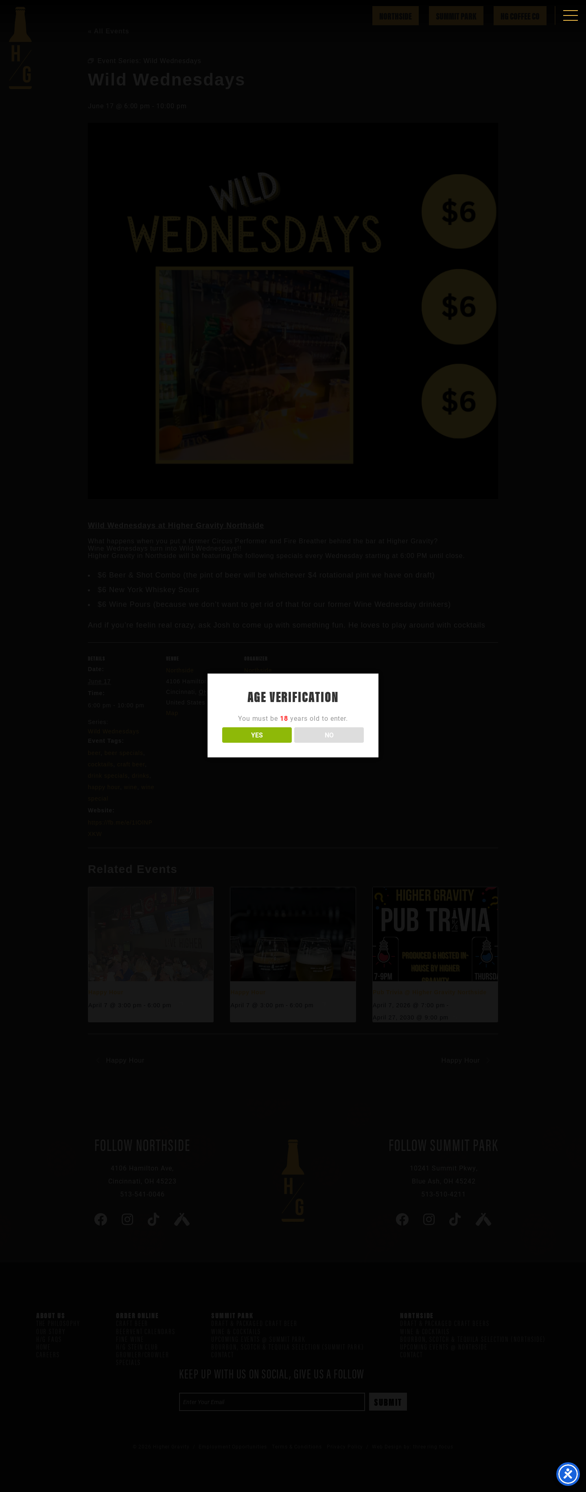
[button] (570, 15)
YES (257, 735)
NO (329, 735)
